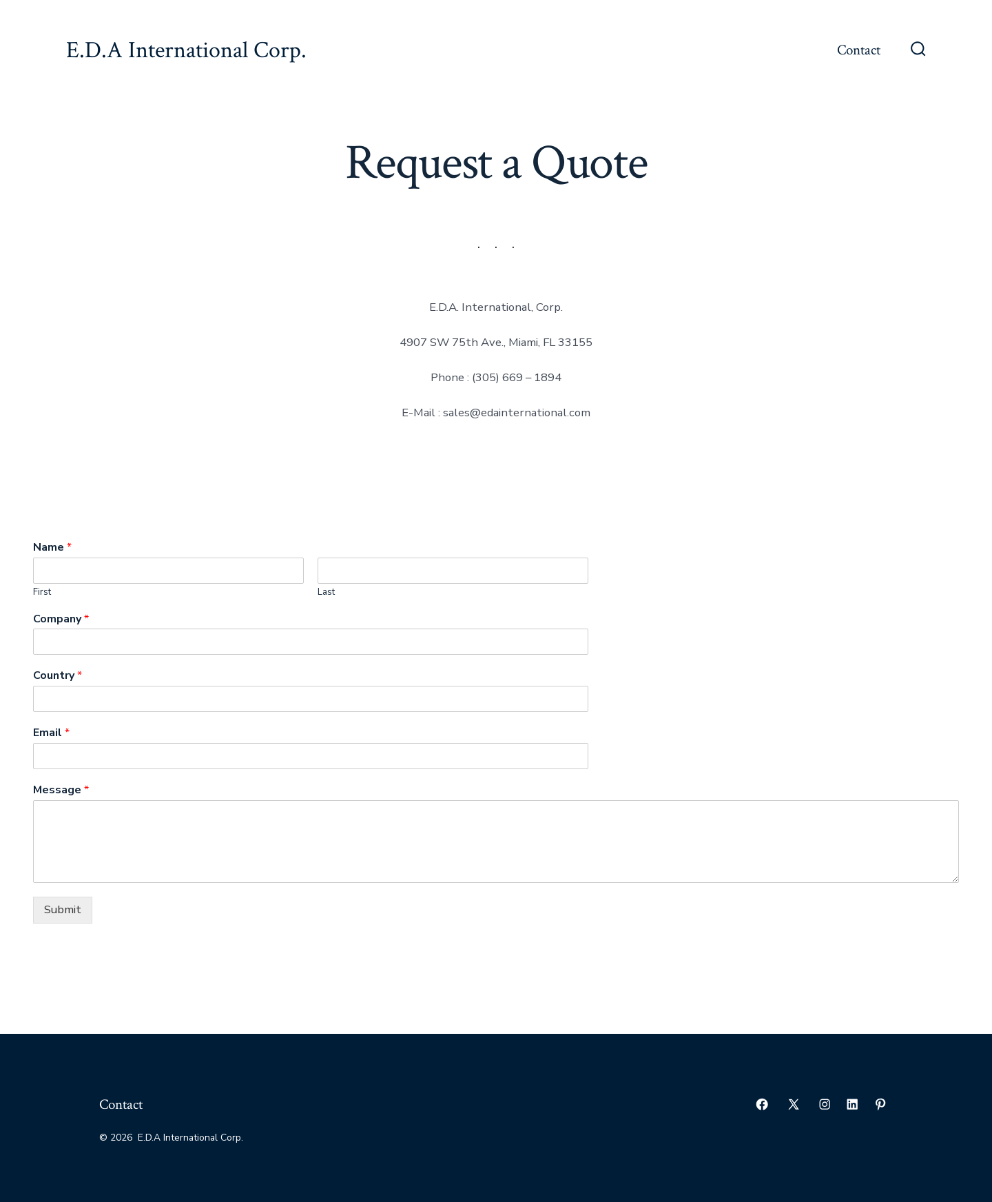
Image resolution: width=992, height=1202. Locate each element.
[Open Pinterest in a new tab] (880, 1104)
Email (51, 733)
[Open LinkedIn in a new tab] (852, 1104)
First (42, 592)
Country (57, 676)
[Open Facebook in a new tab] (762, 1104)
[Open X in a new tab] (793, 1104)
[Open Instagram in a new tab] (824, 1104)
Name (52, 547)
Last (326, 592)
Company (61, 619)
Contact (858, 50)
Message (61, 790)
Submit (62, 909)
